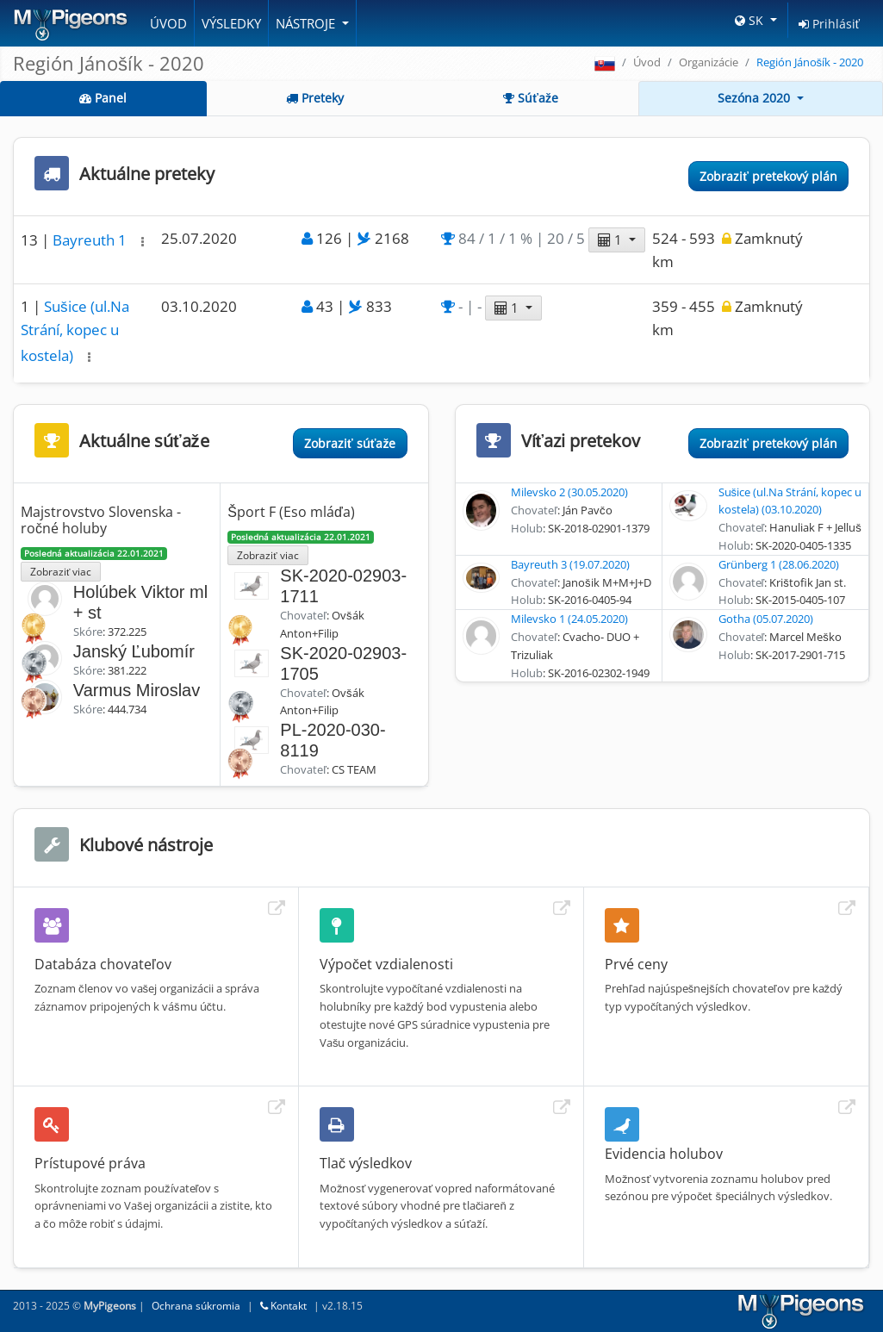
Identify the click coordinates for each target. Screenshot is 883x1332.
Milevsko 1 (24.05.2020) (569, 618)
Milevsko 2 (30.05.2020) (569, 492)
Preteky (315, 98)
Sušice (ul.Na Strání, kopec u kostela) (75, 330)
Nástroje (307, 23)
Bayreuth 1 (91, 240)
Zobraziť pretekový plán (768, 176)
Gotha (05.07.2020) (765, 618)
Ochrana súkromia (196, 1305)
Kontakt (283, 1305)
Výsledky (231, 23)
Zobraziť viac (60, 571)
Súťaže (530, 98)
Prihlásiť (829, 24)
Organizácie (708, 62)
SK (751, 20)
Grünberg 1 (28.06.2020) (778, 564)
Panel (103, 98)
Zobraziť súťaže (349, 443)
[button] (142, 242)
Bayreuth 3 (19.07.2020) (570, 564)
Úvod (168, 23)
